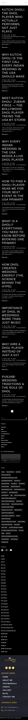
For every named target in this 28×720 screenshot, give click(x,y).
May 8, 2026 (6, 123)
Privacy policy (4, 440)
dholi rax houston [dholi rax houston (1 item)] (5, 504)
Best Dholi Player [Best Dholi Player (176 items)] (5, 483)
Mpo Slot (3, 568)
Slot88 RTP (3, 642)
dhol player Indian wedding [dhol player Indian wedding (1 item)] (7, 507)
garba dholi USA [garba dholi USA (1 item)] (18, 509)
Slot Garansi (4, 594)
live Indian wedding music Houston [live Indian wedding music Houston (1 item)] (9, 530)
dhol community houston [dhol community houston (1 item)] (20, 495)
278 (21, 411)
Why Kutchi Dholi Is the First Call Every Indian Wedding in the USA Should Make (13, 65)
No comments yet (7, 38)
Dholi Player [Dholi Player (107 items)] (19, 501)
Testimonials (4, 444)
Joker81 (3, 559)
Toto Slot (3, 577)
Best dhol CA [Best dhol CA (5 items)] (17, 480)
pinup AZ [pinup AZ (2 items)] (8, 533)
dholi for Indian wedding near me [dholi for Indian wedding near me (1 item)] (9, 498)
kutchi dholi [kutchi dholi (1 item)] (17, 524)
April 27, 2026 (7, 290)
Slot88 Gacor (4, 639)
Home (2, 438)
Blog (24, 36)
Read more (4, 47)
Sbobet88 (3, 582)
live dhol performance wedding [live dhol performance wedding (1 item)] (16, 527)
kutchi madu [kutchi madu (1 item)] (4, 527)
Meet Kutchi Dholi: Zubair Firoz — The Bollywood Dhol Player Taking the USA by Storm (13, 108)
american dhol (7, 36)
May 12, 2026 (7, 35)
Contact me (4, 431)
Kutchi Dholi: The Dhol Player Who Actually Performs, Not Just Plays (13, 20)
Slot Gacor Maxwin (5, 621)
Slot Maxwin (4, 597)
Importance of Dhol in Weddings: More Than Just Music (12, 315)
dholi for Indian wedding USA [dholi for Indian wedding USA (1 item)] (8, 501)
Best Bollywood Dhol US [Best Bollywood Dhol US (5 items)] (7, 480)
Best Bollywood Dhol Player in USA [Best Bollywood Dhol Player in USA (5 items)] (9, 477)
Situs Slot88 (4, 636)
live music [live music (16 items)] (21, 530)
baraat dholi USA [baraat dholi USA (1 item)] (10, 471)
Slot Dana (3, 580)
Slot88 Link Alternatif (6, 648)
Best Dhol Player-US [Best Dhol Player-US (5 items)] (15, 486)
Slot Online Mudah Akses (7, 627)
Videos (2, 446)
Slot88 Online (4, 633)
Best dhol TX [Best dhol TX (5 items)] (4, 492)
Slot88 (2, 556)
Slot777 (3, 562)
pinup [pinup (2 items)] (3, 533)
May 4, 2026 (6, 203)
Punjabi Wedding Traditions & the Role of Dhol (13, 384)
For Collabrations (5, 433)
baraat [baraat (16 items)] (3, 471)
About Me (3, 427)
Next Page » (24, 411)
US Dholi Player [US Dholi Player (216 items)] (14, 539)
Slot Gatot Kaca (5, 609)
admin (14, 35)
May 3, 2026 (6, 246)
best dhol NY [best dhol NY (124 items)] (14, 483)
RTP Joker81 (4, 600)
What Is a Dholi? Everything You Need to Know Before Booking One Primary (13, 232)
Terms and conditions (6, 442)
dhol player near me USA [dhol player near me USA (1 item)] (7, 509)
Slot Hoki (3, 571)
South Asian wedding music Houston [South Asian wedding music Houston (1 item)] (10, 536)
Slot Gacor (3, 585)
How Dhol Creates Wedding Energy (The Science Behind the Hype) (12, 275)
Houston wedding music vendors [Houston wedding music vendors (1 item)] (9, 521)
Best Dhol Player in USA (16, 36)
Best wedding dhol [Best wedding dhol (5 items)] (13, 492)
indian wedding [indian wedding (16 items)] (21, 521)
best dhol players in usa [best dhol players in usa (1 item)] (19, 489)
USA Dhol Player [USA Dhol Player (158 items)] (5, 539)
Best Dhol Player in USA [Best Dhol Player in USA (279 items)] (7, 489)
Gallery (2, 435)
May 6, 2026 (6, 163)
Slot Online (3, 591)
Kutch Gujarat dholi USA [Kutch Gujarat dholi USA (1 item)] (7, 524)
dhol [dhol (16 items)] (12, 495)
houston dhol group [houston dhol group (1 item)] (6, 518)
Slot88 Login (4, 651)
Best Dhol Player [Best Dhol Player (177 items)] (5, 486)
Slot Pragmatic (4, 606)
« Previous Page (3, 411)
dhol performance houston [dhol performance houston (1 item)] (17, 504)
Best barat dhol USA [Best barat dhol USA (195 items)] (6, 474)
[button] (26, 2)
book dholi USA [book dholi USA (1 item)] (5, 495)
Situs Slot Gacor (5, 612)
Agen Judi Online (5, 618)
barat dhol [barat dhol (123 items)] (18, 471)
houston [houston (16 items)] (18, 515)
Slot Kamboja (4, 603)
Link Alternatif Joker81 (6, 624)
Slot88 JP (3, 645)
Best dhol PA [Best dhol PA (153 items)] (22, 483)
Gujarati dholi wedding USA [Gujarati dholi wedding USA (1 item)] (8, 512)
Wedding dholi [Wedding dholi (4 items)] (5, 542)
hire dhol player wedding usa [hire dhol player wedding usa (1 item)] (8, 515)
